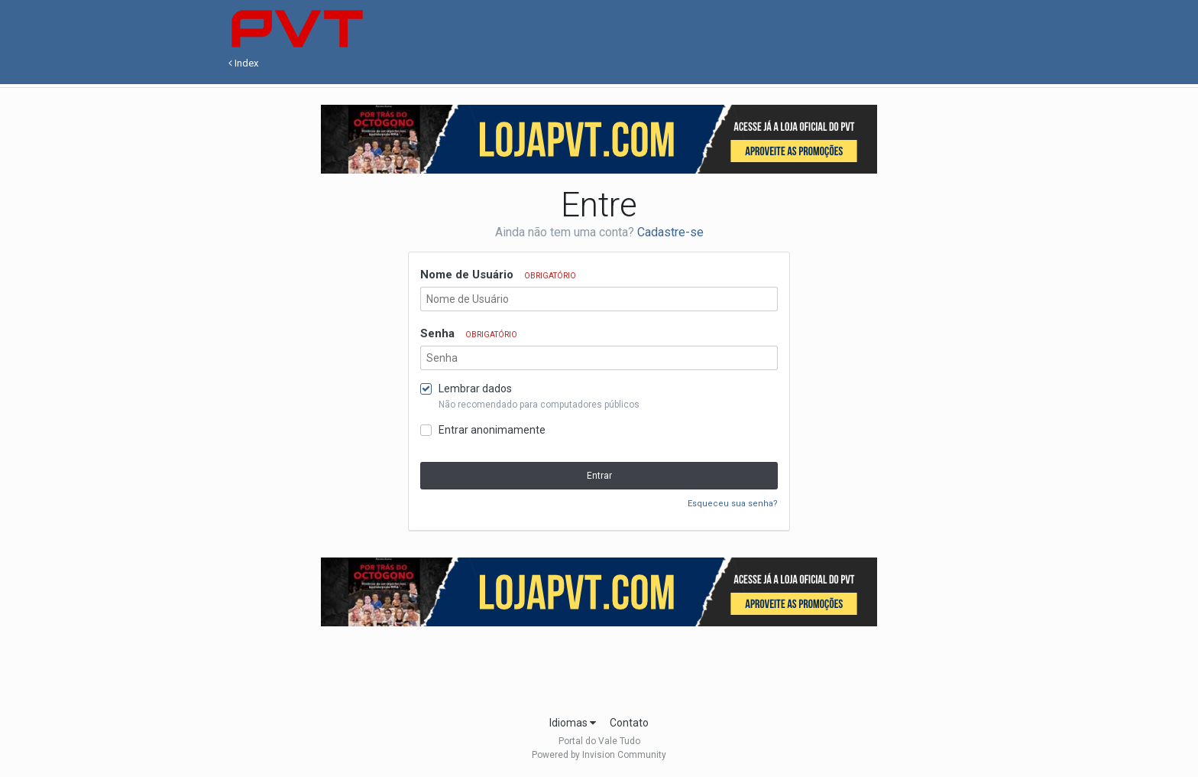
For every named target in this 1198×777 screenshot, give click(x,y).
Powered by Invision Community (599, 754)
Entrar (599, 475)
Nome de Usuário (498, 274)
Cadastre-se (670, 232)
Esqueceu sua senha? (733, 504)
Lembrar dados (475, 388)
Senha (468, 333)
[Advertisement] (599, 666)
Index (243, 63)
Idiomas (572, 723)
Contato (629, 723)
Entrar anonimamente (492, 430)
